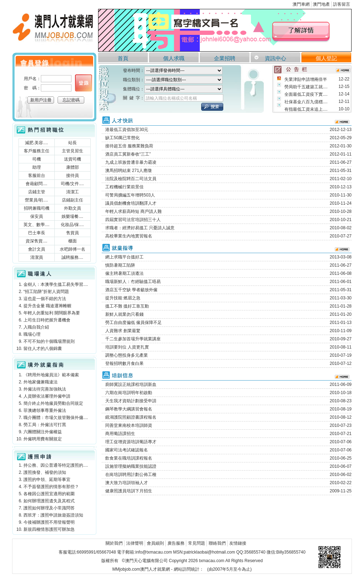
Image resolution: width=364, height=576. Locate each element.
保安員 (36, 216)
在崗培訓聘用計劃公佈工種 (130, 474)
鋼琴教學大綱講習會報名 (128, 409)
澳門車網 (301, 4)
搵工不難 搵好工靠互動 (127, 306)
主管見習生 (72, 150)
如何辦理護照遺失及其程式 (49, 500)
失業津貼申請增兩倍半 (305, 79)
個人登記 (326, 58)
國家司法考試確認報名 (126, 449)
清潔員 (36, 257)
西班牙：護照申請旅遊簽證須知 (53, 515)
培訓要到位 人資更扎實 (127, 347)
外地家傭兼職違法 (40, 381)
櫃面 (72, 241)
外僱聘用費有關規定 (42, 438)
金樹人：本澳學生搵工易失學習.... (55, 284)
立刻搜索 (212, 107)
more (343, 70)
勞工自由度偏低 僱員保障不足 (133, 322)
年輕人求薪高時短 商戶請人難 (133, 211)
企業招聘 (224, 58)
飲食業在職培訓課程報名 (128, 458)
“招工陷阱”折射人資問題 (46, 291)
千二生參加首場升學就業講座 (133, 338)
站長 (72, 142)
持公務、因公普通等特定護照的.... (55, 465)
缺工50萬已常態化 (122, 137)
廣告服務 (175, 543)
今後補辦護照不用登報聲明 (49, 522)
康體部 (72, 167)
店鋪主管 (36, 191)
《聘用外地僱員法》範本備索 (51, 374)
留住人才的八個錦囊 (42, 348)
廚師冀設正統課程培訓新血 (130, 384)
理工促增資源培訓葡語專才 (130, 441)
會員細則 (155, 543)
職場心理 (32, 334)
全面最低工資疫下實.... (305, 94)
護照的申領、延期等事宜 (46, 479)
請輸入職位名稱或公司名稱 (171, 98)
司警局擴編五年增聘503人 (130, 195)
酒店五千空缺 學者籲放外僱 (131, 289)
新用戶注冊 (41, 100)
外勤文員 (72, 208)
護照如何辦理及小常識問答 (49, 508)
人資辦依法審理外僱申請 (46, 396)
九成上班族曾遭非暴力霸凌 (130, 162)
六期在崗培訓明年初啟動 (128, 392)
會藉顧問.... (36, 183)
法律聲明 (134, 543)
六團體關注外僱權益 (42, 431)
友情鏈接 (237, 543)
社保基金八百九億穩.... (305, 101)
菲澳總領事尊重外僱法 (44, 410)
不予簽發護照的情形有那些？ (51, 486)
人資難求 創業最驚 (122, 330)
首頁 (123, 58)
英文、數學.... (36, 224)
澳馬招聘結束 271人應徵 (128, 170)
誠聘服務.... (72, 257)
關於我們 (114, 543)
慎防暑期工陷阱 (120, 265)
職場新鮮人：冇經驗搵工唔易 (133, 281)
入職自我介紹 (36, 327)
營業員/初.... (36, 200)
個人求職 (173, 58)
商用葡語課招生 (120, 433)
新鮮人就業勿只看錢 (124, 314)
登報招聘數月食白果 (124, 363)
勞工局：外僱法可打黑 (44, 424)
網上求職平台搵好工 (124, 257)
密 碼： (32, 87)
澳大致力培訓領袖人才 (126, 482)
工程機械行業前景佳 (124, 186)
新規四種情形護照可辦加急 (49, 529)
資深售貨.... (36, 241)
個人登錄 (83, 82)
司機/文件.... (72, 183)
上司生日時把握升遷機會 (46, 320)
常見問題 (196, 543)
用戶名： (32, 78)
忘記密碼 (71, 100)
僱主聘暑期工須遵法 (124, 273)
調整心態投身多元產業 (126, 355)
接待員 (72, 175)
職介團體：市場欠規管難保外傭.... (55, 417)
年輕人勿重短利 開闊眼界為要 (51, 312)
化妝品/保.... (72, 224)
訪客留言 (341, 4)
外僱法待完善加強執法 (44, 389)
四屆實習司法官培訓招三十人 (133, 219)
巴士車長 (36, 232)
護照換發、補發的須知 (44, 472)
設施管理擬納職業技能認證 (130, 466)
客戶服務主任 (36, 150)
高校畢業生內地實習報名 (128, 236)
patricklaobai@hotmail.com (209, 552)
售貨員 (72, 232)
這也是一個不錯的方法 (44, 298)
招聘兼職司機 (36, 208)
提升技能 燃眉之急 (122, 297)
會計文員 (36, 249)
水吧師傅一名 (72, 249)
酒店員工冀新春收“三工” (128, 154)
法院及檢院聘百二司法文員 (130, 178)
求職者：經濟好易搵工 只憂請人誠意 (140, 227)
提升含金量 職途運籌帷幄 (47, 305)
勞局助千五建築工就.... (305, 86)
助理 (36, 167)
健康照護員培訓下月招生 (128, 490)
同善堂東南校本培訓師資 (128, 425)
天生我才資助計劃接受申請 (130, 400)
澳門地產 (321, 4)
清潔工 (72, 191)
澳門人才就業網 (54, 29)
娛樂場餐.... (72, 216)
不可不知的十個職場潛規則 (49, 341)
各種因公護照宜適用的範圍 (49, 493)
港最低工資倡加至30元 (126, 129)
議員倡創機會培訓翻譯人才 (130, 203)
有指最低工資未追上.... (305, 109)
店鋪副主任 (72, 200)
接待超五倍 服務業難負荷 (129, 145)
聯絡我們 (217, 543)
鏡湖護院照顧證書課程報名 (130, 417)
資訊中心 (275, 58)
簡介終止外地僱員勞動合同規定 (53, 403)
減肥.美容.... (36, 142)
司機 (36, 159)
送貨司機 (72, 159)
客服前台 (36, 175)
